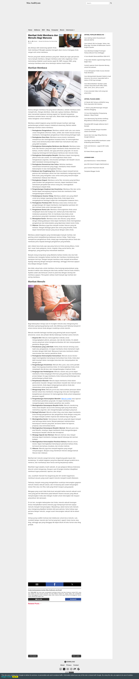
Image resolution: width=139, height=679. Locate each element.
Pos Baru (33, 656)
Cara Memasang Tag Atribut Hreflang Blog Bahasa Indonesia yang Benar (96, 119)
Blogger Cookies (6, 676)
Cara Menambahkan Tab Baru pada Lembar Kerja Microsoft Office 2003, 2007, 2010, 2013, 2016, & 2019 (95, 85)
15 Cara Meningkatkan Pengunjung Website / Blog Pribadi (95, 114)
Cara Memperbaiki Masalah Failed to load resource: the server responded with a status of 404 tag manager (97, 78)
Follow (38, 599)
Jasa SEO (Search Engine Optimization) (96, 164)
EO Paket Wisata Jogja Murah (93, 151)
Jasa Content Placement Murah (94, 168)
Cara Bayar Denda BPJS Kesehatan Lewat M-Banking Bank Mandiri (97, 141)
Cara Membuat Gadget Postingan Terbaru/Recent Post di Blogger (95, 52)
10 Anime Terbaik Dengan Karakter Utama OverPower (95, 130)
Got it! (15, 676)
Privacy (68, 665)
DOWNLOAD (69, 662)
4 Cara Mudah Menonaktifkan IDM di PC (97, 56)
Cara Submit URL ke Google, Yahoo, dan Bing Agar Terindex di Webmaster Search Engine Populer (97, 45)
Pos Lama (77, 656)
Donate (73, 599)
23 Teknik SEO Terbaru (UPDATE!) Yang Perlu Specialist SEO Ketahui (96, 103)
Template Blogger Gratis (92, 171)
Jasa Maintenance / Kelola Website (95, 160)
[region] (69, 16)
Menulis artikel (66, 399)
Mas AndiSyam (33, 3)
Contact (76, 665)
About (62, 665)
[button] (37, 584)
